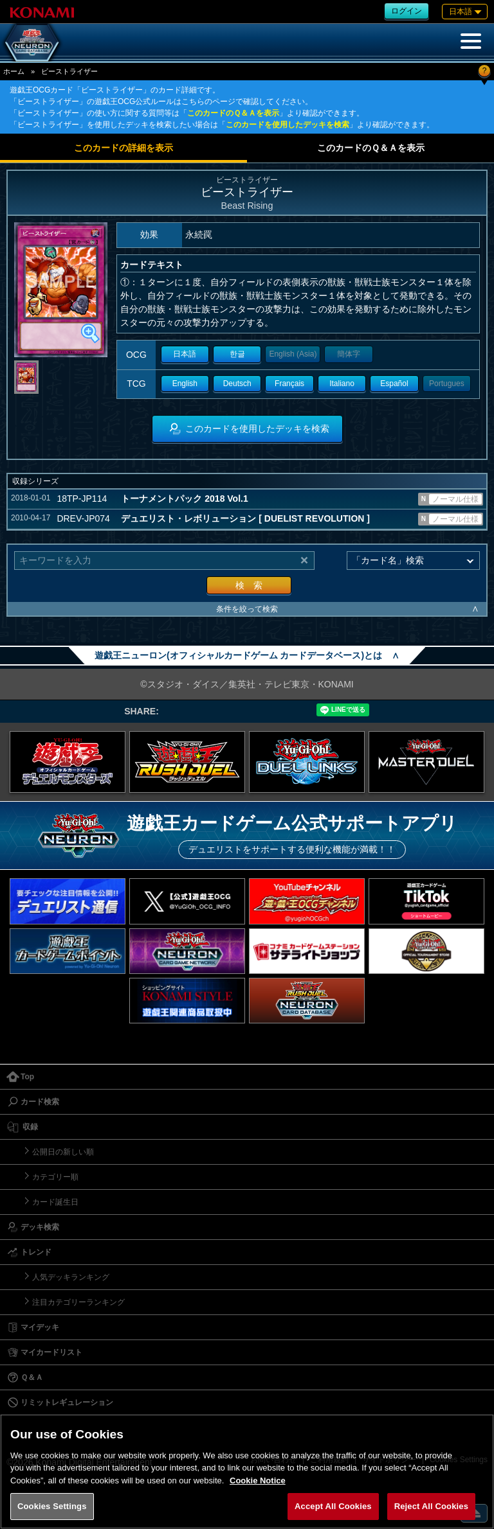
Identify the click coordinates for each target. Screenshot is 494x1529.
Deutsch (237, 383)
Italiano (341, 383)
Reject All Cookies (431, 1506)
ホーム (13, 71)
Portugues (446, 383)
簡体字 (348, 353)
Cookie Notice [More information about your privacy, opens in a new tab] (258, 1480)
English (184, 383)
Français (289, 383)
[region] (247, 1471)
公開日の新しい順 (63, 1151)
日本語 (184, 353)
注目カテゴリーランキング (78, 1302)
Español (394, 383)
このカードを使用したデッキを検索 (287, 124)
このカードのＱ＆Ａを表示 (233, 113)
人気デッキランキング (70, 1277)
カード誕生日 (55, 1202)
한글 (237, 353)
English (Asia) (292, 353)
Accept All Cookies (333, 1506)
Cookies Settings (52, 1506)
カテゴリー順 (55, 1176)
